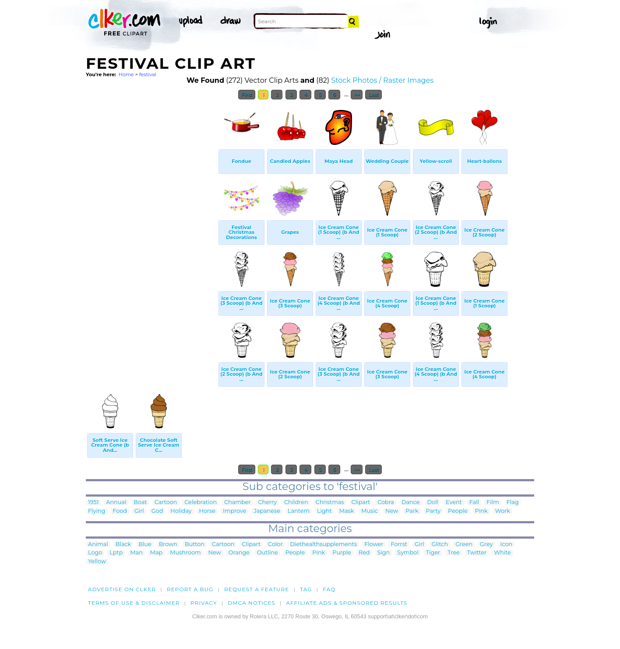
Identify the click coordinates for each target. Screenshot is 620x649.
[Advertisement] (151, 235)
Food (120, 511)
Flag (513, 502)
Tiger (433, 553)
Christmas (330, 502)
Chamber (237, 502)
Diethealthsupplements (323, 544)
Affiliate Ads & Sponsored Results (346, 603)
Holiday (180, 511)
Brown (168, 544)
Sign (383, 553)
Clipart (361, 502)
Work (502, 511)
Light (324, 511)
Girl (139, 511)
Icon (506, 544)
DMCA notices (251, 603)
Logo (95, 553)
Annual (116, 502)
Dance (411, 502)
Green (463, 544)
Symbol (408, 553)
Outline (267, 553)
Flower (373, 544)
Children (296, 502)
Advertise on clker (122, 589)
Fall (474, 502)
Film (492, 502)
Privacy (203, 603)
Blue (144, 544)
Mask (346, 511)
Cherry (267, 502)
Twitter (476, 553)
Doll (432, 502)
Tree (453, 553)
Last (373, 95)
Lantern (299, 511)
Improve (234, 511)
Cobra (385, 502)
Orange (239, 553)
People (458, 511)
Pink (481, 511)
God (157, 511)
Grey (486, 544)
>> (356, 95)
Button (194, 544)
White (502, 553)
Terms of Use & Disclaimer (134, 603)
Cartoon (166, 502)
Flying (96, 511)
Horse (207, 511)
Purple (341, 553)
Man (136, 553)
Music (369, 511)
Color (275, 544)
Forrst (399, 544)
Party (433, 511)
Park (411, 511)
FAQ (329, 589)
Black (123, 544)
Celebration (200, 502)
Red (364, 553)
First (246, 95)
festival (147, 74)
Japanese (267, 511)
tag (306, 589)
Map (156, 553)
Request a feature (256, 589)
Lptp (116, 553)
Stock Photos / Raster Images (382, 80)
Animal (98, 544)
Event (454, 502)
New (391, 511)
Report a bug (190, 589)
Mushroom (185, 553)
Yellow (97, 561)
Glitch (440, 544)
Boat (140, 502)
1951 (93, 502)
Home (126, 74)
